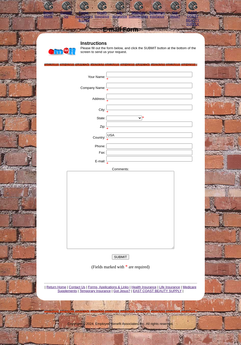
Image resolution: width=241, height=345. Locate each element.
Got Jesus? (121, 306)
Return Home (56, 302)
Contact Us (77, 302)
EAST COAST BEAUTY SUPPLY (157, 306)
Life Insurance (169, 302)
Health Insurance (143, 302)
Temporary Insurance (95, 306)
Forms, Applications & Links (108, 302)
